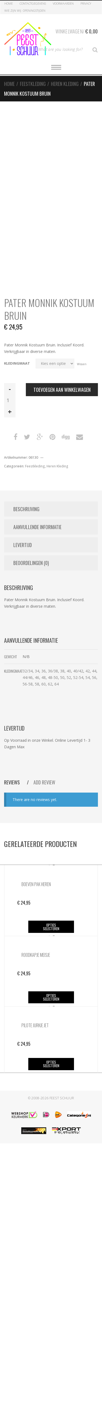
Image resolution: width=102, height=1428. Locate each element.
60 (43, 684)
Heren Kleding (65, 83)
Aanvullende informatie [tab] (37, 526)
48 (43, 677)
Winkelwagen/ (76, 30)
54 (87, 677)
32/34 (28, 670)
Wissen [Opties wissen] (81, 364)
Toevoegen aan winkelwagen (62, 389)
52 (69, 677)
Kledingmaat (17, 363)
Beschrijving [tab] (26, 509)
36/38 (53, 670)
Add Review (44, 782)
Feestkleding (33, 83)
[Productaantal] (10, 400)
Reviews (12, 782)
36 (43, 670)
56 (94, 677)
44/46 (28, 677)
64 (56, 684)
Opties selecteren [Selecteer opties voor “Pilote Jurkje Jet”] (51, 1063)
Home (8, 3)
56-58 (28, 684)
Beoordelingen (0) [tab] (31, 562)
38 (62, 670)
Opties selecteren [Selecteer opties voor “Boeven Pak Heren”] (51, 926)
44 (94, 670)
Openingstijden (34, 10)
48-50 (53, 677)
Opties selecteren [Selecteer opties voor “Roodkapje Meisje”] (51, 997)
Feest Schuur (62, 1098)
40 (69, 670)
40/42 (78, 670)
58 (37, 684)
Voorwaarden (63, 3)
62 (50, 684)
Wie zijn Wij (12, 10)
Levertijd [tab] (22, 544)
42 (87, 670)
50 (62, 677)
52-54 (78, 677)
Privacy (86, 3)
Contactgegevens (33, 3)
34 (37, 670)
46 (37, 677)
